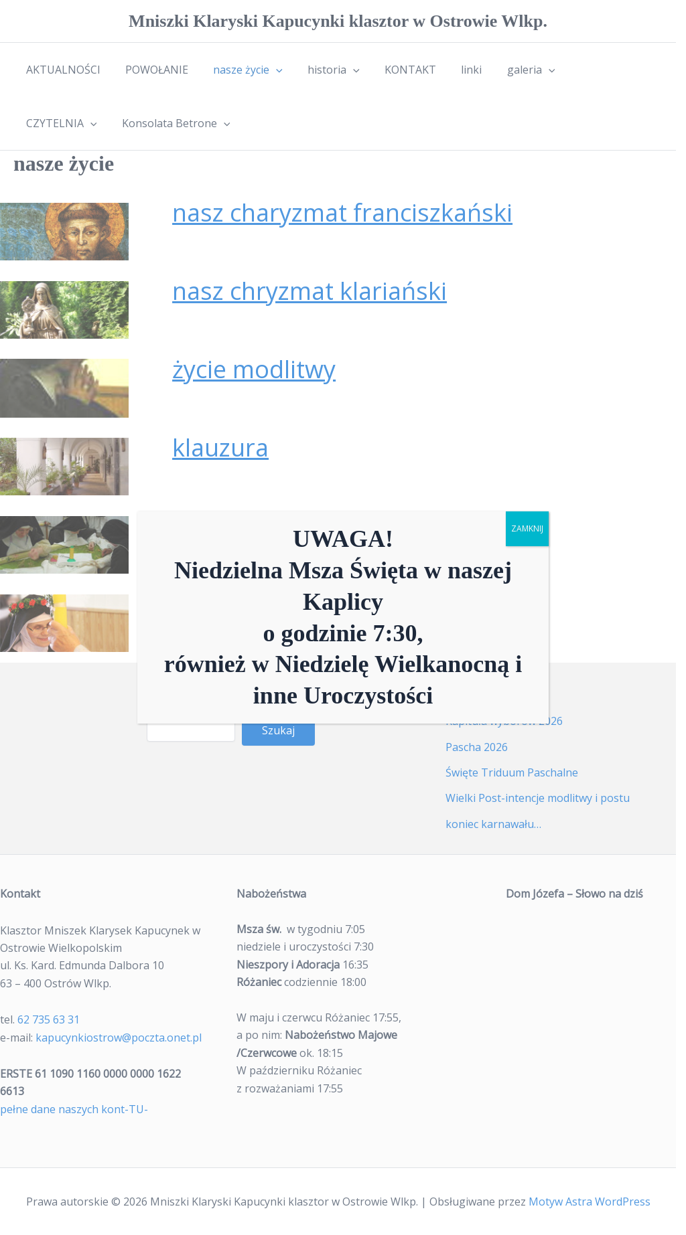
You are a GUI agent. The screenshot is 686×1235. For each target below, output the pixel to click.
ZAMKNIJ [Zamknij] (527, 528)
